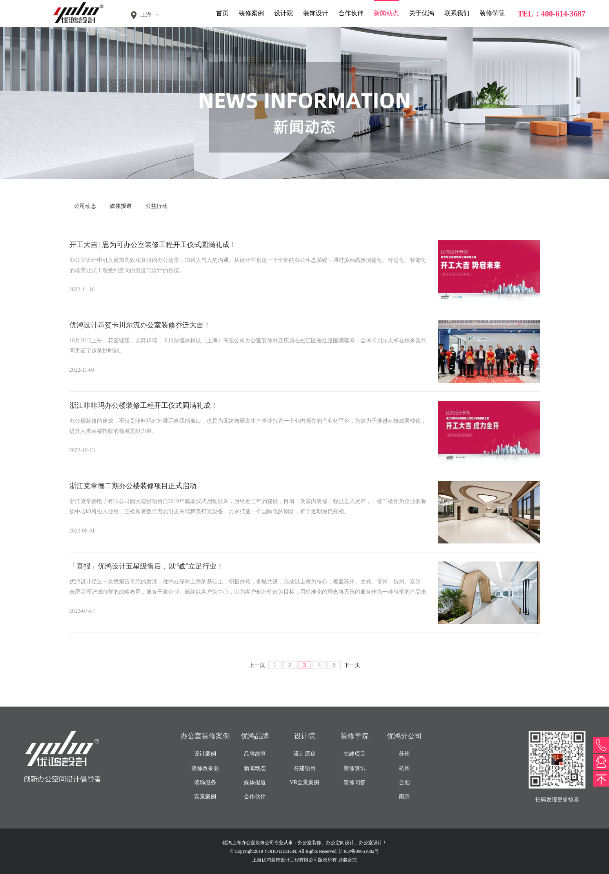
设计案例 (205, 754)
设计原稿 (305, 754)
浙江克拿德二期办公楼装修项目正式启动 (132, 486)
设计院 (283, 13)
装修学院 (492, 13)
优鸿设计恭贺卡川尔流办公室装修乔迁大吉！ (140, 325)
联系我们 (456, 13)
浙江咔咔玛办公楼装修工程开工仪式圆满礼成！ (143, 405)
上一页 (257, 665)
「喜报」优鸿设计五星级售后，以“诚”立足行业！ (146, 566)
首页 (222, 13)
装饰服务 (205, 782)
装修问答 (354, 782)
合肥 (404, 782)
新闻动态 (386, 13)
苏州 (404, 754)
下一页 (352, 665)
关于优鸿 (421, 13)
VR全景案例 (304, 782)
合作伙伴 (351, 13)
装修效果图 (205, 768)
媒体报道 (121, 206)
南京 (404, 797)
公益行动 (156, 206)
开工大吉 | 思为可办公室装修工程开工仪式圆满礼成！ (153, 245)
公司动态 (85, 206)
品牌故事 (255, 754)
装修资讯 (354, 768)
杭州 (404, 768)
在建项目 (305, 768)
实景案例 (205, 797)
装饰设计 (315, 13)
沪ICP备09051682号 (359, 851)
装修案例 (251, 13)
